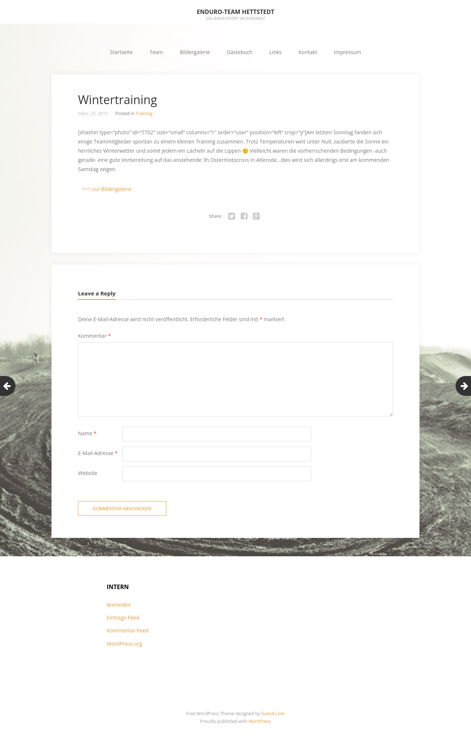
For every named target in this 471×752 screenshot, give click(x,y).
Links (275, 52)
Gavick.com (273, 713)
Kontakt (307, 52)
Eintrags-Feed (123, 617)
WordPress (259, 721)
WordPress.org (124, 643)
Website (87, 472)
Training (144, 113)
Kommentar (94, 335)
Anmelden (119, 604)
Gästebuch (239, 52)
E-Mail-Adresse (98, 453)
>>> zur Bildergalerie (106, 188)
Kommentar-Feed (128, 630)
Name (87, 433)
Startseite (121, 52)
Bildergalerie (195, 52)
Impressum (347, 52)
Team (156, 52)
